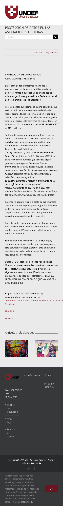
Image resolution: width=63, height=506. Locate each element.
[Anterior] (7, 348)
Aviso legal (10, 420)
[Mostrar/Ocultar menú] (55, 12)
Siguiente (51, 52)
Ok (51, 488)
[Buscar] (55, 37)
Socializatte (36, 463)
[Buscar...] (29, 37)
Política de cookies (11, 433)
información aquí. (25, 501)
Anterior (38, 52)
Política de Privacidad (12, 408)
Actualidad (9, 318)
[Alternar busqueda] (43, 12)
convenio (9, 310)
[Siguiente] (55, 348)
